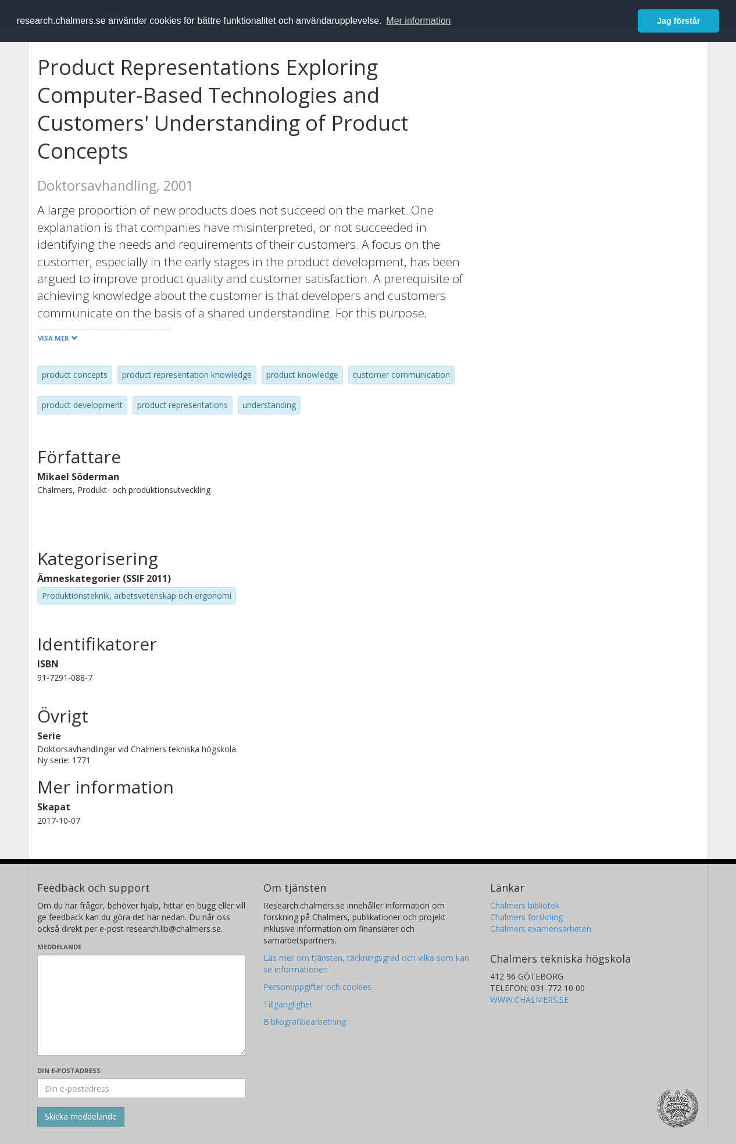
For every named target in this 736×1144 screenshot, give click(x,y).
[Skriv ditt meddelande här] (141, 1005)
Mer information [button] (418, 21)
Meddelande (59, 946)
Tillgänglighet (288, 1004)
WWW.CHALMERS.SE (529, 999)
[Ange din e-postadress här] (141, 1088)
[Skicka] (80, 1117)
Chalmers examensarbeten (540, 928)
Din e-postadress (69, 1070)
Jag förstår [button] (678, 21)
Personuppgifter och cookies (317, 986)
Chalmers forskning (526, 917)
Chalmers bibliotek (524, 905)
